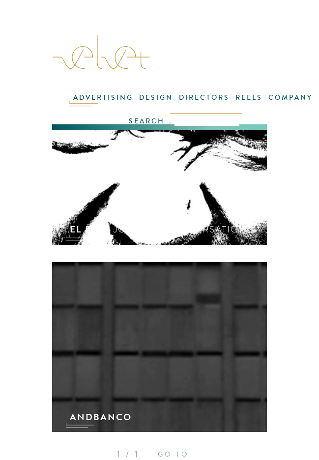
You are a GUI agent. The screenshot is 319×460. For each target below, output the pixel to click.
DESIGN (156, 97)
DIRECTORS (204, 97)
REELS (248, 97)
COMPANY (290, 97)
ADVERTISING (103, 97)
